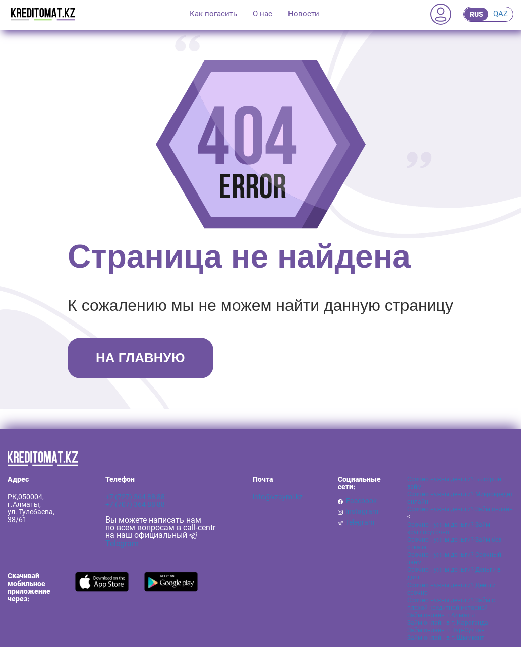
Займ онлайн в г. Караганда (447, 622)
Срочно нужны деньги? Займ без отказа (454, 543)
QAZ (500, 13)
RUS (476, 14)
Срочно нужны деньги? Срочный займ (454, 558)
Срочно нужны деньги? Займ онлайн (460, 509)
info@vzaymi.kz (278, 497)
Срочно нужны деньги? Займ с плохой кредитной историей (451, 604)
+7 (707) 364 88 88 (135, 504)
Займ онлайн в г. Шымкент (445, 637)
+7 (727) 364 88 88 (135, 497)
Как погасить (213, 13)
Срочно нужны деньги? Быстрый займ (454, 483)
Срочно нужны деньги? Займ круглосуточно (448, 528)
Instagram (361, 511)
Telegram (359, 522)
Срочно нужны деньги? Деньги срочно (451, 588)
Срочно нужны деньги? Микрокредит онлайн (460, 498)
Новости (303, 13)
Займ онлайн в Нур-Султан (446, 630)
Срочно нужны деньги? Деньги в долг (454, 573)
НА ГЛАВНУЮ (140, 357)
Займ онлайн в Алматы (441, 615)
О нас (262, 13)
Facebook (361, 501)
